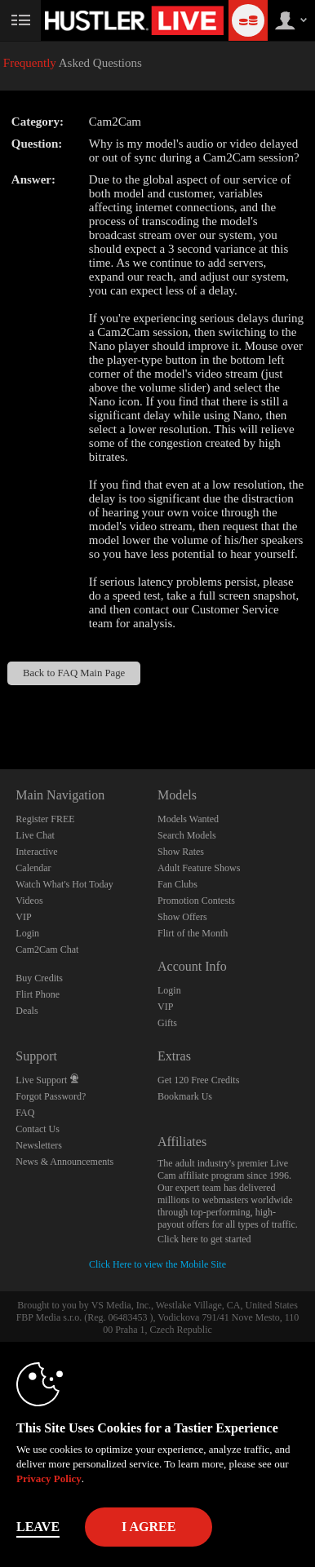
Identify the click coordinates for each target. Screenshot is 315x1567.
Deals (27, 1010)
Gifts (167, 1023)
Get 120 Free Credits (198, 1080)
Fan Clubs (177, 884)
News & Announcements (64, 1161)
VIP (23, 917)
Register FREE (45, 819)
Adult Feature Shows (199, 868)
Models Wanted (188, 819)
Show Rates (181, 851)
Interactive (36, 851)
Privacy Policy (49, 1478)
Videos (29, 900)
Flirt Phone (38, 994)
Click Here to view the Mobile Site (157, 1264)
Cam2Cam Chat (47, 949)
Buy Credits (39, 978)
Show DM (0, 708)
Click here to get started (204, 1239)
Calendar (33, 868)
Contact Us (38, 1129)
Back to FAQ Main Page (74, 673)
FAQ (25, 1112)
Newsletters (39, 1145)
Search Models (187, 835)
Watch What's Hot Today (64, 884)
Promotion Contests (196, 900)
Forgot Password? (51, 1096)
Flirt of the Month (193, 933)
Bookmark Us (185, 1096)
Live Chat (35, 835)
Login (27, 933)
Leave (38, 1527)
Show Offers (182, 917)
